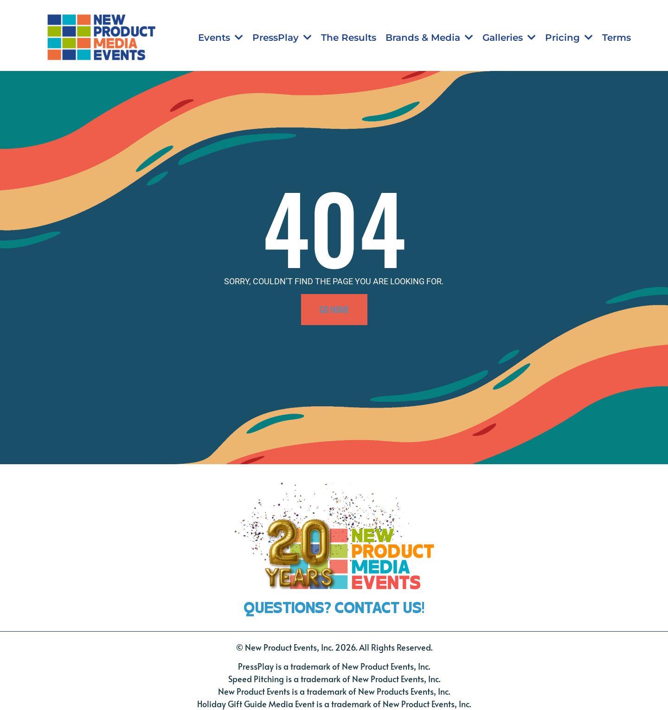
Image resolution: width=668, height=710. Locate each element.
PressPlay (282, 37)
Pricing (569, 37)
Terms (616, 37)
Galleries (509, 37)
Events (220, 37)
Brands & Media (429, 37)
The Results (348, 37)
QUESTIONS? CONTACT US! (334, 605)
